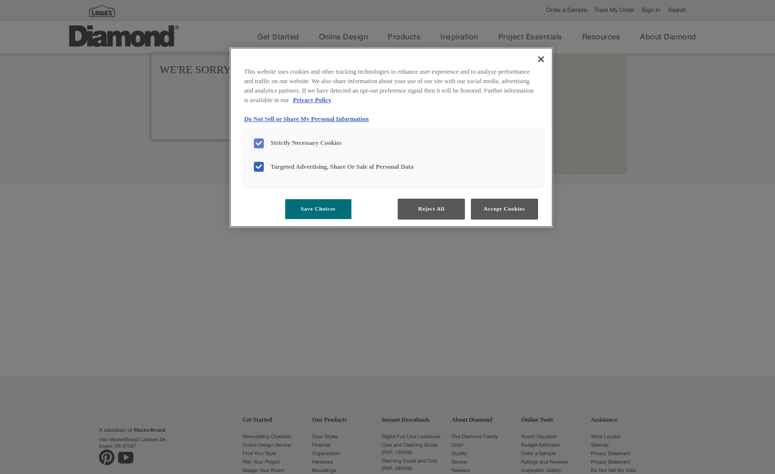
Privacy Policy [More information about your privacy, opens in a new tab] (312, 100)
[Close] (541, 59)
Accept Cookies (504, 209)
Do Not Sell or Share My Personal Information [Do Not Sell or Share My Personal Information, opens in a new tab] (306, 119)
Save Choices (318, 209)
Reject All (431, 209)
